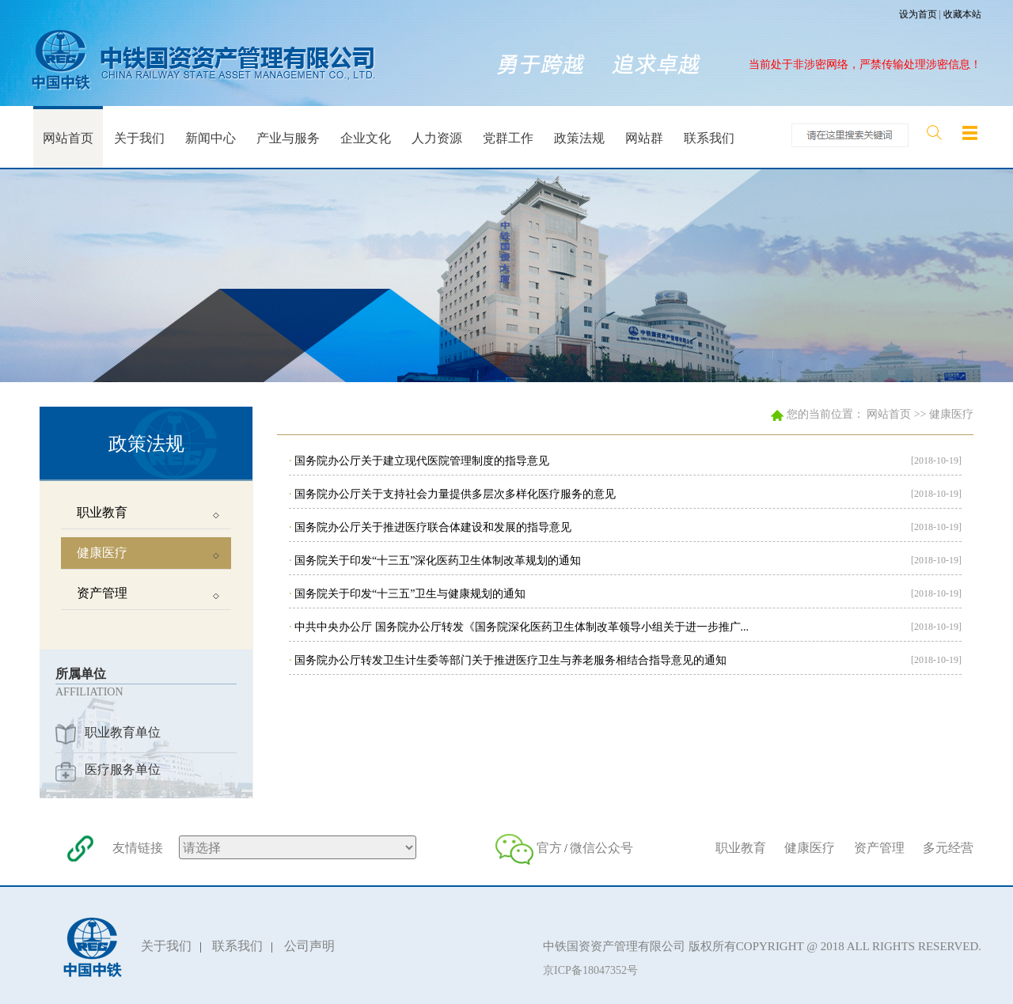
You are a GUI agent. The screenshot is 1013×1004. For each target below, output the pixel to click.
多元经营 (948, 847)
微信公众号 (601, 847)
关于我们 (166, 946)
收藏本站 (962, 14)
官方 (549, 847)
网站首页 (889, 414)
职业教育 (740, 847)
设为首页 (918, 14)
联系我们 (237, 946)
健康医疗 (951, 414)
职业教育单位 (123, 732)
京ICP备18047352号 (590, 970)
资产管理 (879, 847)
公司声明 (309, 946)
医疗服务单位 (123, 769)
